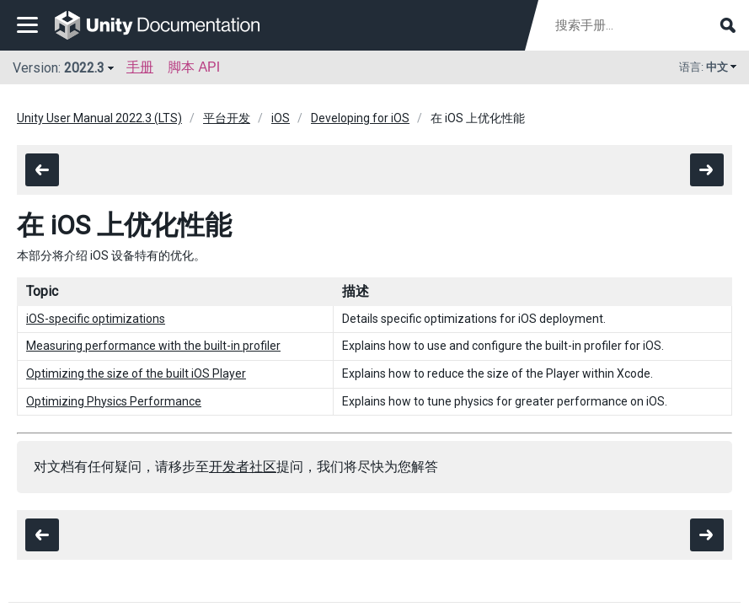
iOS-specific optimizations (95, 318)
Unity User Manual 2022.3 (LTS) (99, 118)
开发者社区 (242, 467)
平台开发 (226, 118)
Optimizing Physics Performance (113, 401)
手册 (139, 67)
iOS (280, 118)
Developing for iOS (360, 118)
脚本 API (194, 67)
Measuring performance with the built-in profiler (153, 345)
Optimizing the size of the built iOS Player (136, 373)
